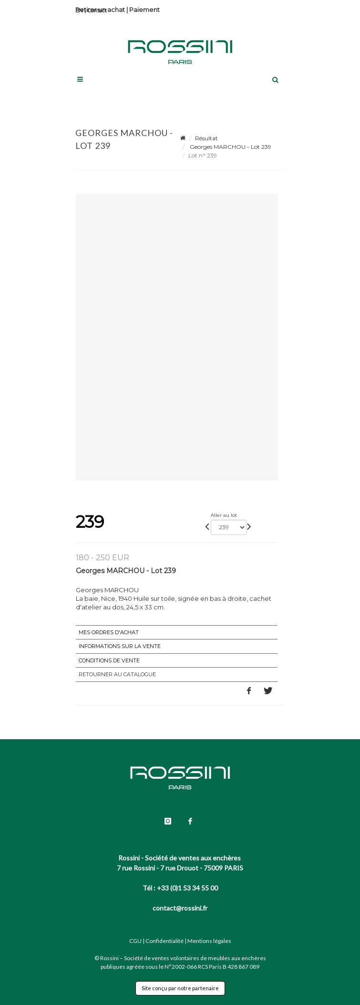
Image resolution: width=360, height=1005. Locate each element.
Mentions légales (209, 940)
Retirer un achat (100, 9)
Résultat (206, 138)
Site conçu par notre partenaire (180, 988)
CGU (135, 940)
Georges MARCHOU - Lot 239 (229, 146)
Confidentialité (164, 940)
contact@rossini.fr (180, 908)
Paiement (144, 9)
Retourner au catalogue (117, 674)
